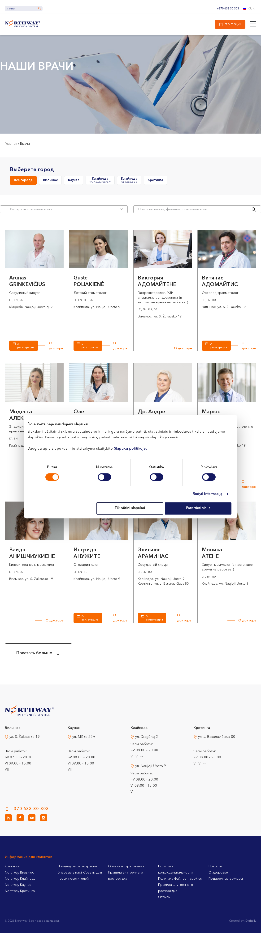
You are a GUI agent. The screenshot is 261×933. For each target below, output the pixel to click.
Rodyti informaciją (207, 494)
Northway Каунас (18, 885)
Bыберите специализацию (66, 209)
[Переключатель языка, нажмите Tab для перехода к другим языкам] (249, 9)
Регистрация (233, 24)
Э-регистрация (26, 346)
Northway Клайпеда (20, 878)
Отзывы (164, 897)
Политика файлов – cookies (180, 878)
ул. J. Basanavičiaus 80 (216, 737)
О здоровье (218, 872)
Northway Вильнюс (19, 872)
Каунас (73, 180)
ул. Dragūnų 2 (146, 737)
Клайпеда (100, 180)
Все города (23, 180)
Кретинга (155, 180)
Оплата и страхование (126, 866)
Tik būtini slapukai (130, 508)
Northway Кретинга (20, 891)
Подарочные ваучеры (226, 878)
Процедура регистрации (77, 866)
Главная (11, 143)
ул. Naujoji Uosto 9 (150, 766)
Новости (215, 866)
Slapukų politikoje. (130, 449)
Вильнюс (50, 180)
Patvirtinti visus (198, 508)
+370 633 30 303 (228, 8)
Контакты (12, 866)
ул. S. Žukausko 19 (24, 737)
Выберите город (32, 169)
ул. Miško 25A (83, 737)
